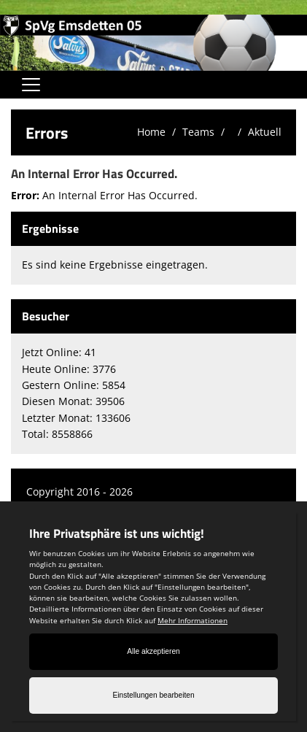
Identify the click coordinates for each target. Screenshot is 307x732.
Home (151, 132)
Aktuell (264, 132)
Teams (198, 132)
